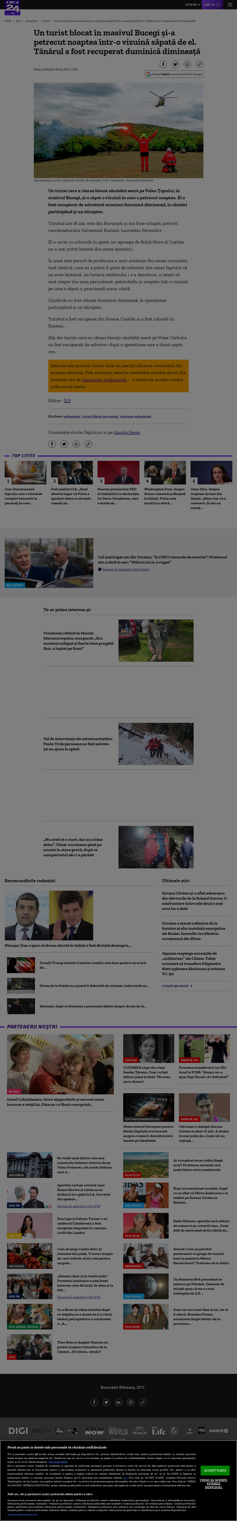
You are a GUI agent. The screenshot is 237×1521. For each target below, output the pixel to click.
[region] (118, 1480)
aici (125, 1477)
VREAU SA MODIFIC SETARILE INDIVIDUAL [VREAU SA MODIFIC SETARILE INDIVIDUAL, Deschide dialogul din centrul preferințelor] (213, 1483)
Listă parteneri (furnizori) (22, 1514)
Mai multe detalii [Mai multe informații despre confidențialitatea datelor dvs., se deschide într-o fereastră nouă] (58, 1461)
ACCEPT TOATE (215, 1470)
